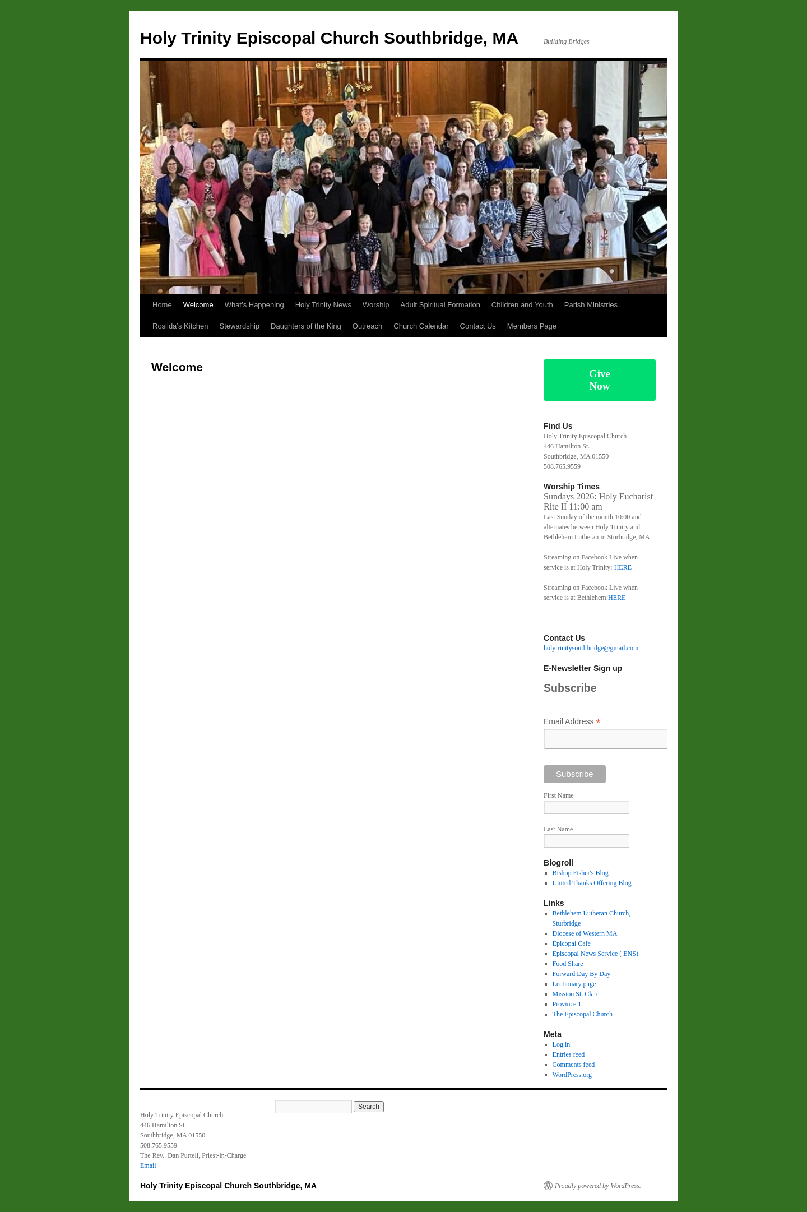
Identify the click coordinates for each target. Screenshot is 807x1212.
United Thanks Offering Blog (592, 883)
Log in (562, 1044)
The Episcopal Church (583, 1014)
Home (162, 304)
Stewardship (239, 326)
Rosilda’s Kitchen (180, 326)
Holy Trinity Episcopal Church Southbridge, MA (329, 38)
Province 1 (567, 1004)
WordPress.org (572, 1075)
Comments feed (574, 1064)
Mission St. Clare (576, 994)
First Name (559, 795)
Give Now (599, 380)
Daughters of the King (306, 326)
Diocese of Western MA (585, 933)
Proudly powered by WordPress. (598, 1186)
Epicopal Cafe (572, 943)
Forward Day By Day (582, 974)
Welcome (198, 304)
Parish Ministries (591, 304)
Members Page (531, 326)
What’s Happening (254, 304)
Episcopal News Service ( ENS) (595, 953)
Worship (376, 304)
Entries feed (569, 1054)
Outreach (367, 326)
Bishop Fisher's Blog (581, 873)
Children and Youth (522, 304)
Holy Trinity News (323, 304)
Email (148, 1165)
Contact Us (478, 326)
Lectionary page (574, 984)
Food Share (568, 964)
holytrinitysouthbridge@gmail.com (591, 648)
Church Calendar (420, 326)
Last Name (558, 829)
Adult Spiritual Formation (440, 304)
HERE (623, 567)
